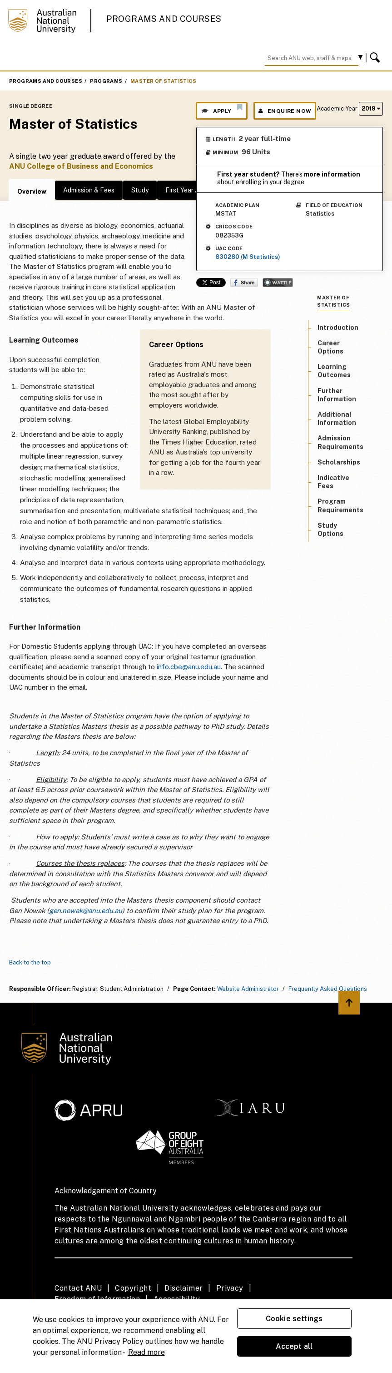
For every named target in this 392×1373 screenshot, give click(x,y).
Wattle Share (278, 282)
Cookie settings (294, 1318)
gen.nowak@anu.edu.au (85, 910)
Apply (222, 108)
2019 (371, 108)
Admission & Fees (88, 190)
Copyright (133, 1288)
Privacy (229, 1288)
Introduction (338, 327)
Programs (106, 81)
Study (140, 190)
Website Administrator (248, 988)
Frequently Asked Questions (327, 988)
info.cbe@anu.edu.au (189, 667)
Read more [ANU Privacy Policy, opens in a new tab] (146, 1352)
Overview (31, 191)
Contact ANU (78, 1288)
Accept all (294, 1346)
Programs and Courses (164, 19)
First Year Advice (190, 190)
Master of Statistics (163, 81)
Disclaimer (183, 1288)
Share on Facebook (244, 282)
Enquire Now (285, 111)
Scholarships (339, 462)
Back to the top (30, 962)
